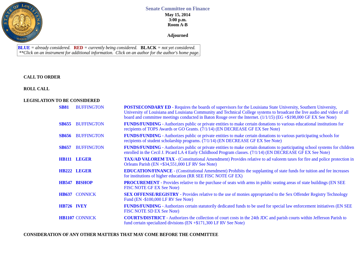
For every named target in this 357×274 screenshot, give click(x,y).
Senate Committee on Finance (177, 8)
